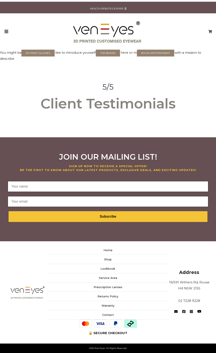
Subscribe (108, 216)
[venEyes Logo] (108, 20)
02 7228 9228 (189, 301)
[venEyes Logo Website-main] (26, 287)
